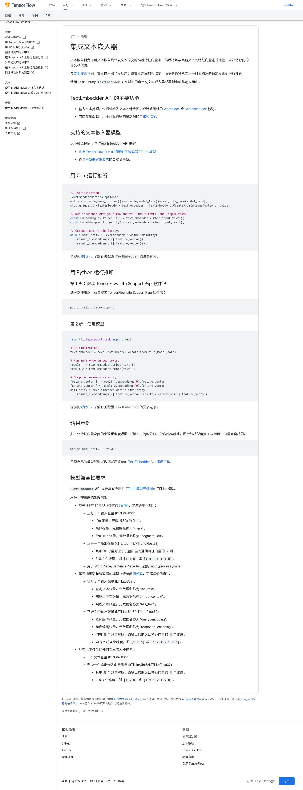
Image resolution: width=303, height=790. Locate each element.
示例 (35, 15)
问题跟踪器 (189, 736)
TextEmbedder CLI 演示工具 (149, 462)
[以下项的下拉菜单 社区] (131, 5)
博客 (65, 736)
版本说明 (188, 743)
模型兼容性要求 (97, 159)
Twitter (66, 750)
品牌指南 (188, 757)
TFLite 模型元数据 (139, 489)
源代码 (85, 256)
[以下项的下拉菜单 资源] (112, 5)
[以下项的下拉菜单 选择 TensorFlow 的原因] (178, 5)
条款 (65, 781)
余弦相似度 (147, 117)
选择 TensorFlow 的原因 (156, 5)
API (84, 5)
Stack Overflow (192, 750)
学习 (73, 36)
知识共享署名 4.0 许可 (127, 699)
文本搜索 (80, 74)
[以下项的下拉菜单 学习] (73, 5)
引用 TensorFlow (193, 763)
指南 (21, 15)
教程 (8, 15)
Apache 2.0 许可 (192, 699)
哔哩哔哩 (67, 757)
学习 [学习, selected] (65, 5)
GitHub (289, 5)
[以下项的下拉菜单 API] (92, 5)
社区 (123, 5)
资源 (104, 5)
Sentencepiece (196, 109)
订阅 (287, 781)
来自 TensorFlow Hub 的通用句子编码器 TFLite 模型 (117, 152)
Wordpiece (172, 109)
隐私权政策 (79, 781)
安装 (52, 5)
